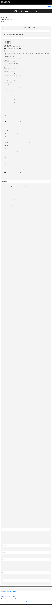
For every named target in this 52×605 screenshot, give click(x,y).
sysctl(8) (34, 532)
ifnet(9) (16, 489)
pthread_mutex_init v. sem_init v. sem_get (8, 596)
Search (50, 6)
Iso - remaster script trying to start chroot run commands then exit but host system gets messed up (17, 601)
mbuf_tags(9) (9, 555)
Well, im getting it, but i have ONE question (8, 591)
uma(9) (13, 564)
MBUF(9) (3, 27)
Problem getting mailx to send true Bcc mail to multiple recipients (12, 598)
